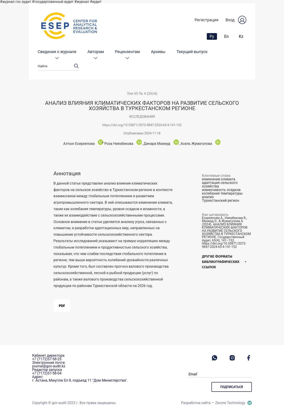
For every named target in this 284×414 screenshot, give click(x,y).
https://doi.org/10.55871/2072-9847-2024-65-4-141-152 (141, 125)
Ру (213, 36)
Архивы (158, 51)
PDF (62, 306)
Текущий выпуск (192, 51)
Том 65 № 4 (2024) (142, 93)
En (226, 36)
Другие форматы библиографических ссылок (220, 261)
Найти (59, 66)
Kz (241, 36)
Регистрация (207, 20)
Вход (230, 20)
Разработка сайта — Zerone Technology (213, 403)
